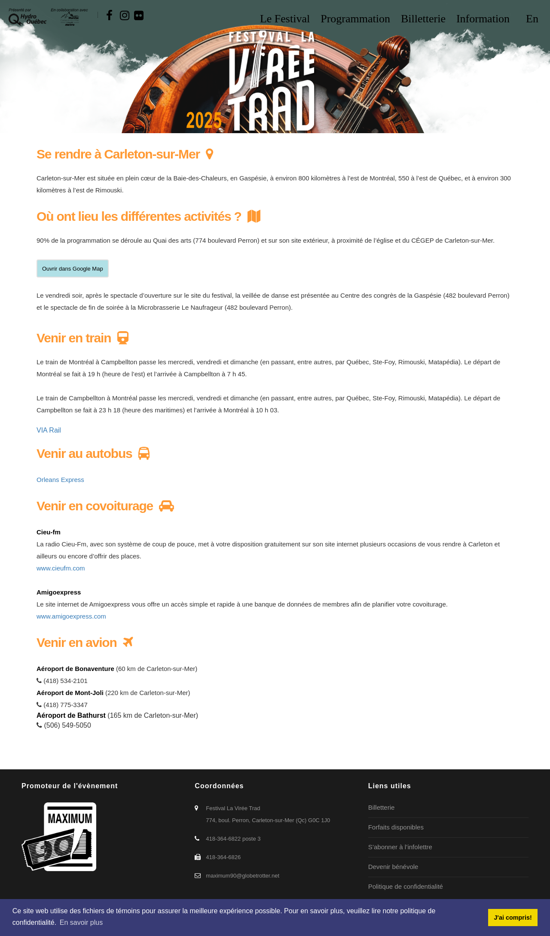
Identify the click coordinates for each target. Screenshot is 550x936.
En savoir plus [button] (81, 922)
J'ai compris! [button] (513, 917)
